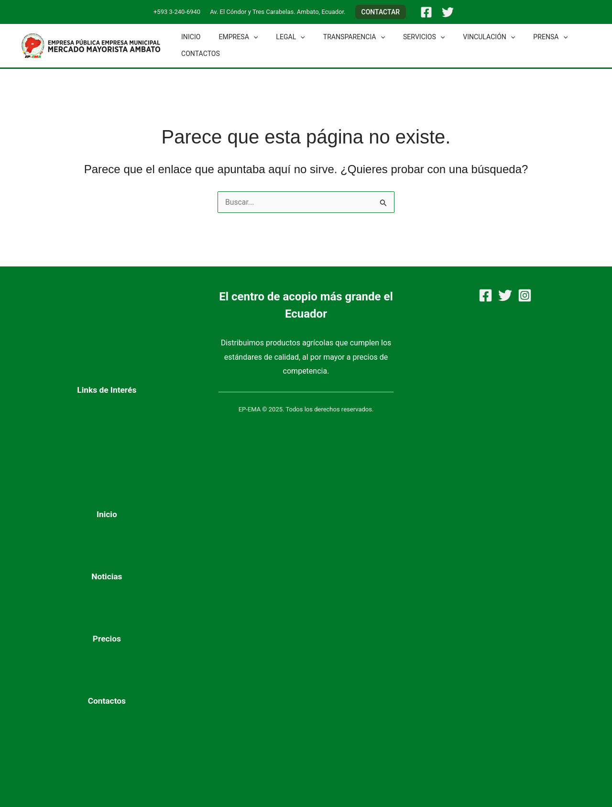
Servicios (403, 37)
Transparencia (337, 37)
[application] (246, 37)
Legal (278, 37)
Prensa (520, 37)
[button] (380, 12)
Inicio (188, 37)
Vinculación (463, 37)
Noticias (106, 576)
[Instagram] (525, 295)
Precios (107, 638)
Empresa (231, 37)
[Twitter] (448, 12)
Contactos (198, 53)
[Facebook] (426, 12)
